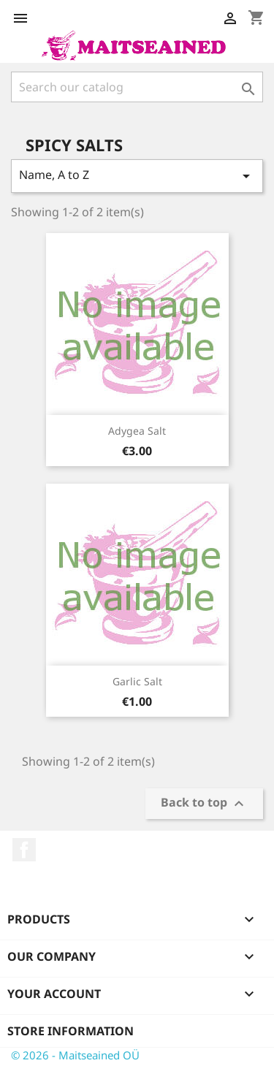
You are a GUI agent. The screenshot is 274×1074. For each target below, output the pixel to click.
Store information (70, 1031)
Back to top (204, 804)
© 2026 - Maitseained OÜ (75, 1055)
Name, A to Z (137, 176)
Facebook (24, 849)
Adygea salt (137, 431)
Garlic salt (137, 681)
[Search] (137, 87)
